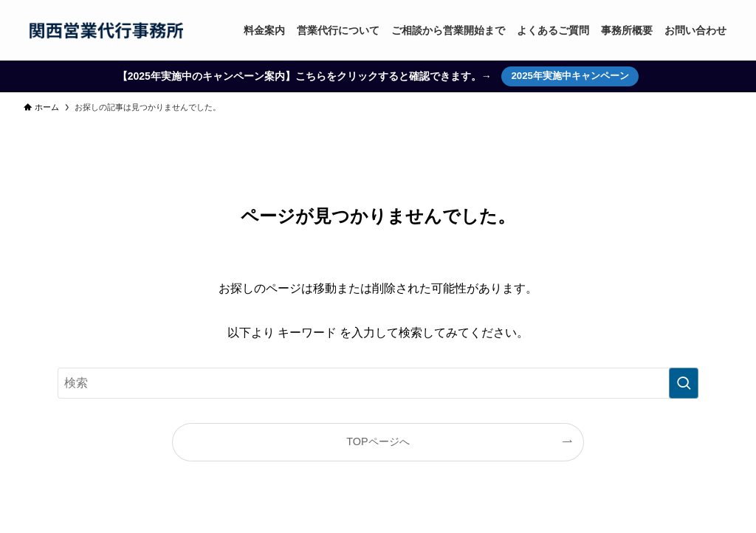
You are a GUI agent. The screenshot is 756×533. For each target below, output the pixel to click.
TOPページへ (377, 441)
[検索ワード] (378, 383)
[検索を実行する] (683, 383)
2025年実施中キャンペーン (570, 75)
